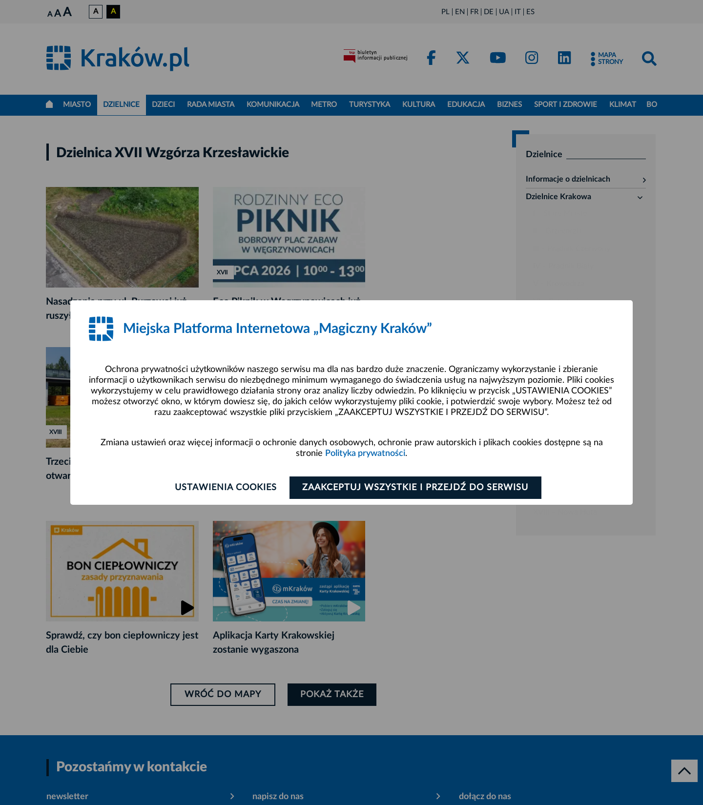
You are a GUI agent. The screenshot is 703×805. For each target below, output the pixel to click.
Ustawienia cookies (225, 487)
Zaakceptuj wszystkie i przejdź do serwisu (416, 487)
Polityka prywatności (365, 453)
